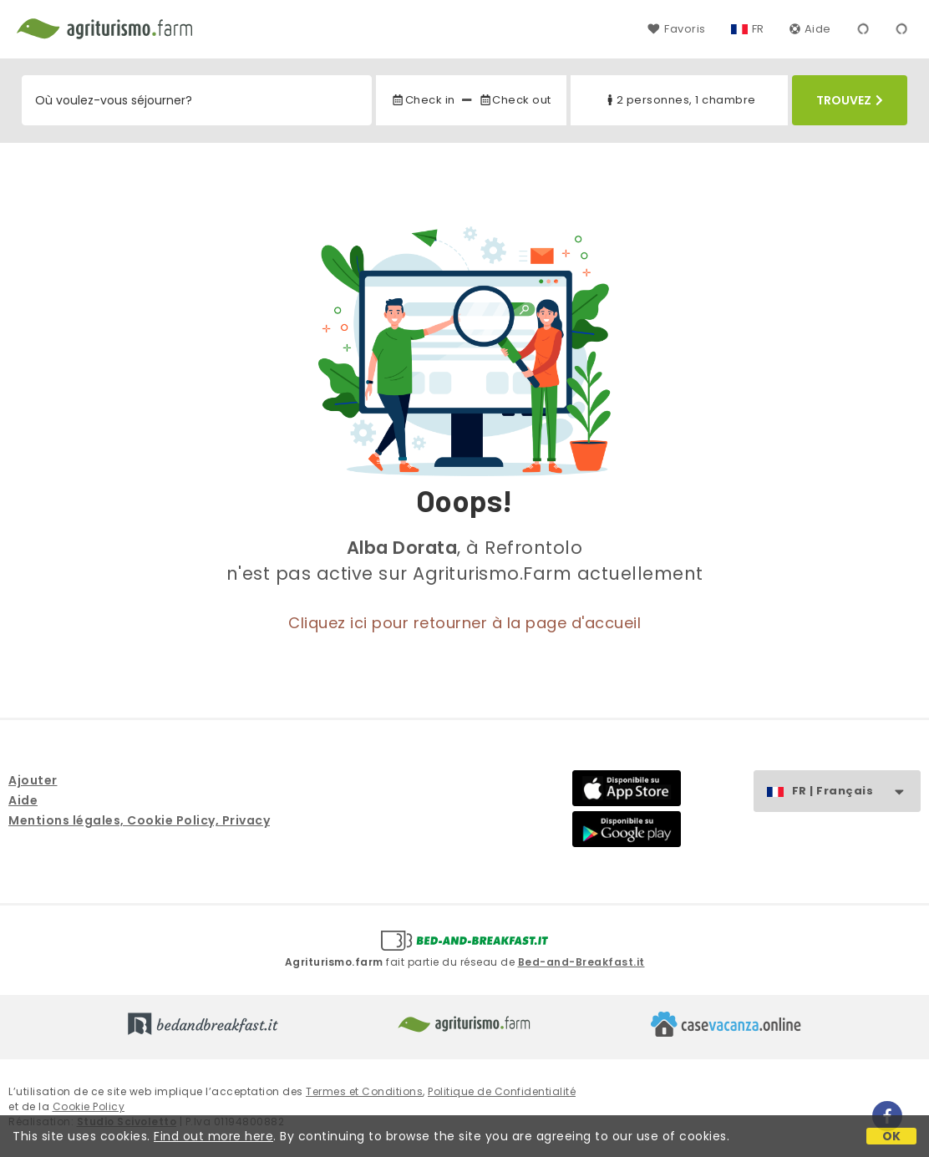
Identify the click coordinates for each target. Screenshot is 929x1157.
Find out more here (213, 1136)
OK (891, 1136)
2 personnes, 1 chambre (679, 100)
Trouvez (849, 100)
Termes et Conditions (364, 1091)
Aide (810, 29)
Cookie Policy (89, 1106)
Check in (422, 100)
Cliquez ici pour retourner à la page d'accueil (464, 622)
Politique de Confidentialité (502, 1091)
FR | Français (856, 791)
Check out (515, 100)
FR (758, 29)
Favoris (676, 29)
